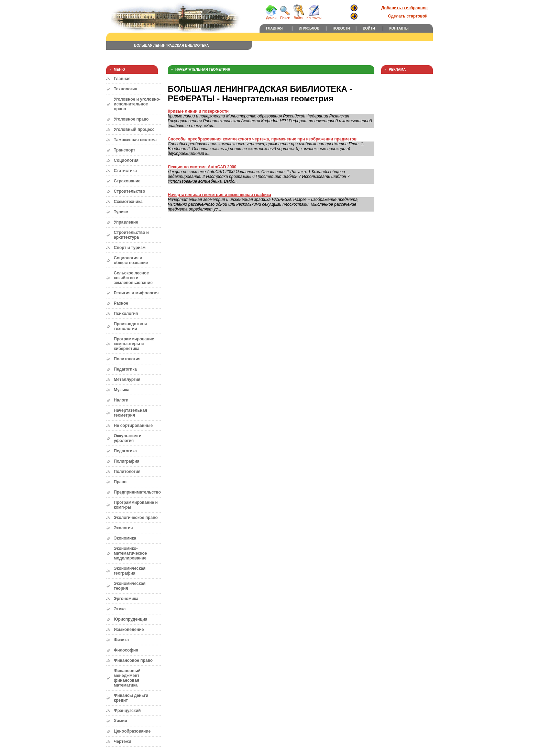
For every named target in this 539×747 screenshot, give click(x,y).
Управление (126, 222)
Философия (126, 650)
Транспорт (124, 150)
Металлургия (127, 379)
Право (120, 481)
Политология (127, 358)
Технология (125, 89)
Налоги (121, 400)
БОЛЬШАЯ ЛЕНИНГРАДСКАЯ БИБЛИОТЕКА (171, 45)
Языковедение (129, 629)
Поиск (285, 16)
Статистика (125, 170)
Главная (122, 78)
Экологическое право (136, 517)
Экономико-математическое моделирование (130, 553)
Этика (119, 609)
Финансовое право (133, 660)
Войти (299, 16)
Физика (121, 639)
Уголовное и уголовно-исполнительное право (137, 104)
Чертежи (122, 741)
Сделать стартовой (408, 16)
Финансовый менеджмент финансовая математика (127, 678)
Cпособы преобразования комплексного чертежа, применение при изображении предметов (262, 139)
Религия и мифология (136, 293)
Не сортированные (133, 425)
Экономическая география (129, 571)
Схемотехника (128, 201)
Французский (127, 710)
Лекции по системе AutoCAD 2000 (202, 167)
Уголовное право (131, 119)
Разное (121, 303)
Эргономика (126, 598)
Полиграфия (127, 461)
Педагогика (125, 369)
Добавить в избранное (404, 7)
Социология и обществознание (131, 260)
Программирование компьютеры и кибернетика (134, 344)
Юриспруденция (130, 619)
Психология (126, 313)
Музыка (121, 389)
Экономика (125, 538)
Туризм (121, 212)
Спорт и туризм (129, 247)
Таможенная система (135, 139)
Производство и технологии (130, 326)
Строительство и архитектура (131, 235)
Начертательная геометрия (130, 413)
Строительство (129, 191)
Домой (271, 16)
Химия (120, 720)
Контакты (314, 16)
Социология (126, 160)
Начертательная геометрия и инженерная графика (219, 194)
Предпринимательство (137, 492)
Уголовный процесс (134, 129)
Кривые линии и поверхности (198, 111)
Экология (123, 527)
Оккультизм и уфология (127, 438)
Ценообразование (132, 731)
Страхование (127, 181)
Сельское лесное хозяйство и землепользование (133, 278)
